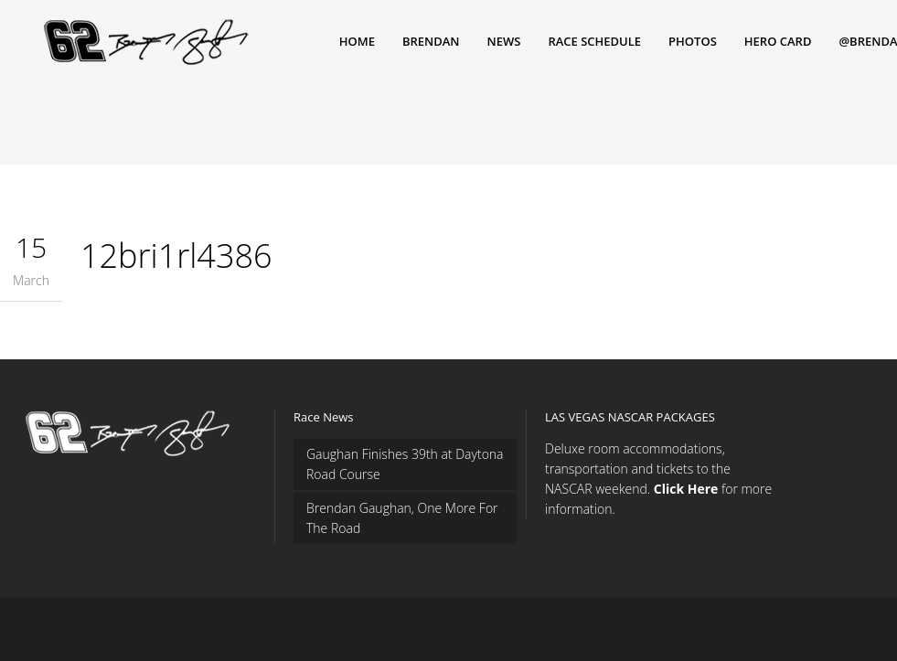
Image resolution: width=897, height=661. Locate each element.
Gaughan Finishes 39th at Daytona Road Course (405, 464)
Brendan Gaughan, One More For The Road (402, 518)
